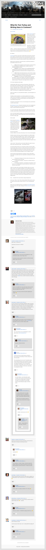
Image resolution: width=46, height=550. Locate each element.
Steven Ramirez (14, 302)
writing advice (18, 216)
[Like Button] (11, 211)
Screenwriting (29, 320)
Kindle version (28, 185)
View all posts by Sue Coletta (20, 234)
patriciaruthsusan (14, 498)
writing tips (25, 216)
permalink (11, 217)
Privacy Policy (18, 546)
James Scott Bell (14, 268)
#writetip (11, 216)
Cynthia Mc (13, 439)
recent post (31, 33)
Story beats (12, 55)
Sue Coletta (20, 29)
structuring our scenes (14, 105)
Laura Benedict (14, 520)
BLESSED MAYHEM (31, 184)
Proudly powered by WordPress (25, 546)
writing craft (22, 216)
